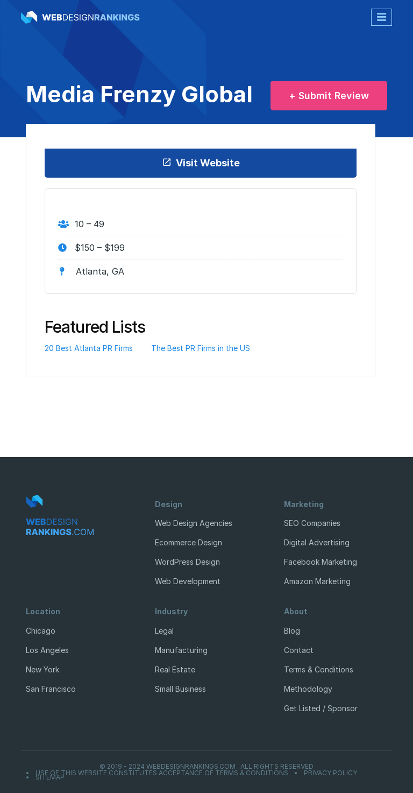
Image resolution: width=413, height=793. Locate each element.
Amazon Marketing (317, 581)
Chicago (40, 630)
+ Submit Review (329, 95)
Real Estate (175, 669)
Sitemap (50, 777)
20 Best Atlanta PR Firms (89, 348)
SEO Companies (312, 523)
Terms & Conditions (318, 669)
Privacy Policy (330, 773)
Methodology (308, 688)
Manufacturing (181, 650)
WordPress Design (187, 561)
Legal (164, 630)
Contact (299, 650)
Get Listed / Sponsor (321, 708)
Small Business (180, 688)
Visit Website (201, 163)
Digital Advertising (317, 542)
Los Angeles (47, 650)
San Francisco (51, 688)
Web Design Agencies (193, 523)
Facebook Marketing (320, 561)
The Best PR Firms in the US (200, 348)
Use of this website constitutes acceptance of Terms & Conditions (161, 773)
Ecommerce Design (188, 542)
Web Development (187, 581)
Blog (292, 630)
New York (42, 669)
